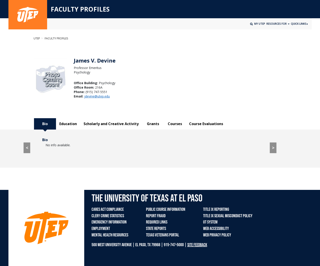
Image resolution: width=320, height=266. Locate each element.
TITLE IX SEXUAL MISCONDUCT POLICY (227, 216)
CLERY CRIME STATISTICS (108, 216)
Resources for (276, 24)
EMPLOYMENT (101, 228)
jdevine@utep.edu (97, 96)
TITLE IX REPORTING (216, 209)
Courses (175, 123)
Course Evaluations (206, 123)
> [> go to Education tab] (273, 148)
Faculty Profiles (56, 38)
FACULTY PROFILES (80, 9)
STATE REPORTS (156, 228)
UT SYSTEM (210, 222)
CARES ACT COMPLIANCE (108, 209)
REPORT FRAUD (156, 216)
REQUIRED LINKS (156, 222)
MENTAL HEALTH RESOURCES (110, 235)
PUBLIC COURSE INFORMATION (165, 209)
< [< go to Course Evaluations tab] (27, 148)
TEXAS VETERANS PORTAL (162, 235)
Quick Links (299, 24)
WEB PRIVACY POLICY (217, 235)
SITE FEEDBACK (197, 245)
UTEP (37, 38)
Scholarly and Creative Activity (111, 123)
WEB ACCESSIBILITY (216, 228)
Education (68, 123)
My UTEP (259, 24)
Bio (45, 123)
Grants (153, 123)
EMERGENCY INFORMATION (109, 222)
